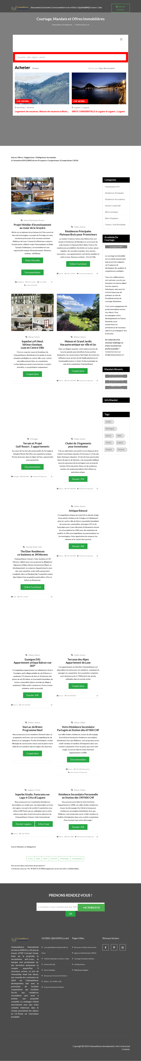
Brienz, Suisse (32, 722)
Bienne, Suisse (78, 337)
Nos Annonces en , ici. (23, 130)
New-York (54, 859)
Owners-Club (93, 7)
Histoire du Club (49, 965)
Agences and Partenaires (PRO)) (85, 953)
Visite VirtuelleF (30, 285)
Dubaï (38, 859)
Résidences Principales (114, 193)
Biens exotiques (111, 212)
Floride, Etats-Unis (32, 547)
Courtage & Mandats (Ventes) (84, 959)
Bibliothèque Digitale (81, 971)
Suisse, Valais (78, 722)
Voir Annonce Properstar (77, 772)
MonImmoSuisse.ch (82, 25)
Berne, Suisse (32, 337)
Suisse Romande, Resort (32, 220)
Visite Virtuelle (32, 260)
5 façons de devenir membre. (54, 989)
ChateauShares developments (62, 25)
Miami (45, 859)
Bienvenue (35, 7)
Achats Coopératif (112, 206)
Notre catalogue (49, 971)
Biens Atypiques (111, 218)
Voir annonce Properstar (84, 837)
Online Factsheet (78, 264)
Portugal (32, 439)
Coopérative (32, 374)
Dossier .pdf (78, 479)
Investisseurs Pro (112, 187)
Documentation (32, 272)
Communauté (56, 7)
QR (70, 913)
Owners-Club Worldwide (115, 225)
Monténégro (64, 859)
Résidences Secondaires (115, 199)
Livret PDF (42, 282)
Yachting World (77, 859)
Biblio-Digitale (77, 7)
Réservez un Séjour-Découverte (85, 947)
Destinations (45, 7)
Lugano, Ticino (32, 790)
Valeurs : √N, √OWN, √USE (52, 983)
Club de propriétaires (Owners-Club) (56, 959)
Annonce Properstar (85, 274)
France (30, 859)
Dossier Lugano (23, 824)
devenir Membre (120, 8)
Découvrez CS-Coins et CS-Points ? (55, 977)
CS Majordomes (79, 965)
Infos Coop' (43, 824)
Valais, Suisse (78, 227)
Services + (66, 7)
